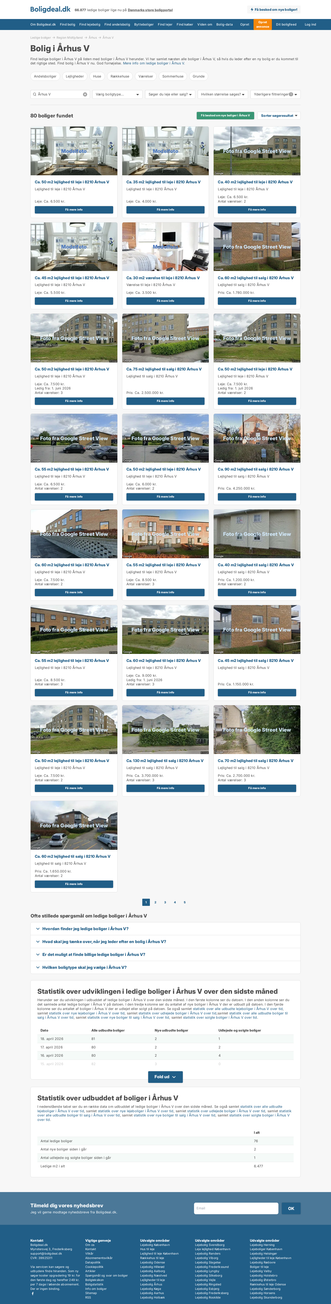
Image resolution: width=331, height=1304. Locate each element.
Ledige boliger (40, 37)
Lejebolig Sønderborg (265, 1288)
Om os (89, 1245)
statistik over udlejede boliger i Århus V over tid (177, 1013)
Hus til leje (147, 1249)
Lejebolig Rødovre (262, 1262)
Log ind (295, 24)
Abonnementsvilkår (99, 1258)
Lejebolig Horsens (262, 1293)
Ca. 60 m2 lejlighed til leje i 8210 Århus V (72, 565)
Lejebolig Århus (151, 1284)
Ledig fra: (43, 388)
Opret (229, 24)
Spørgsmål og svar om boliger (106, 1275)
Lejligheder (75, 76)
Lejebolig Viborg (206, 1258)
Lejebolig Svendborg (210, 1245)
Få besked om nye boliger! (276, 9)
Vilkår (89, 1253)
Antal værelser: (230, 201)
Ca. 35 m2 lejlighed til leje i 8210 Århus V (163, 182)
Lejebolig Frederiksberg (212, 1293)
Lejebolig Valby (261, 1271)
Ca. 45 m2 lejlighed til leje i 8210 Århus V (72, 278)
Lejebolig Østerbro (263, 1280)
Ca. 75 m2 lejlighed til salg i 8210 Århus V (164, 369)
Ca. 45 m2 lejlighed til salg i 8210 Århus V (256, 660)
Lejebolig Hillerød (152, 1267)
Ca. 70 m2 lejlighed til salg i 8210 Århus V (255, 760)
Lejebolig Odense (152, 1262)
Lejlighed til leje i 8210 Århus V (60, 189)
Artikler (90, 1271)
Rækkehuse (120, 76)
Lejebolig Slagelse (208, 1262)
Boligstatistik (94, 1284)
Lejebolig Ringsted (208, 1284)
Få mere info (74, 209)
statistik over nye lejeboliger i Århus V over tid (87, 1013)
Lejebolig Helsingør (263, 1253)
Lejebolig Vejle (205, 1280)
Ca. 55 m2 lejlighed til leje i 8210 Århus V (72, 469)
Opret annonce (248, 24)
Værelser (145, 76)
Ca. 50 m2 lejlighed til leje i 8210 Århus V (72, 182)
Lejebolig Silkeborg (208, 1275)
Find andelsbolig (111, 24)
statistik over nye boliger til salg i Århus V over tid (128, 1017)
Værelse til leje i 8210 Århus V (150, 285)
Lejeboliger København (266, 1249)
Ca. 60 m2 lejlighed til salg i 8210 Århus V (256, 278)
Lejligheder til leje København (270, 1258)
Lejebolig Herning (262, 1245)
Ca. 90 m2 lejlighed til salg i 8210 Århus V (256, 469)
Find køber (173, 24)
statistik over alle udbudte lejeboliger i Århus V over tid (238, 1009)
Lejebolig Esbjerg (207, 1288)
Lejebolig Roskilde (208, 1297)
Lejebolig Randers (207, 1253)
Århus (93, 37)
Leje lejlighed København (212, 1249)
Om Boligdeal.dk (42, 24)
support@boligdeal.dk (46, 1253)
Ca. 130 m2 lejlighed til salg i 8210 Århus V (165, 760)
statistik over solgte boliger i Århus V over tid (220, 1017)
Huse (97, 76)
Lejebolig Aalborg (152, 1271)
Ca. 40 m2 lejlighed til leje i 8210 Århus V (255, 182)
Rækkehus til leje (152, 1258)
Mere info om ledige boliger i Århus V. (154, 63)
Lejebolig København (155, 1245)
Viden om (191, 24)
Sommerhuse (172, 76)
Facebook (32, 1293)
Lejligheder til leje (152, 1280)
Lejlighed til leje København (159, 1253)
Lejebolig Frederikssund (212, 1267)
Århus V (108, 37)
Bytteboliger (135, 24)
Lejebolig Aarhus (152, 1293)
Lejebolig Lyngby (207, 1271)
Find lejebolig (85, 24)
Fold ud (162, 1076)
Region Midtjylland (70, 37)
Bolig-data (210, 24)
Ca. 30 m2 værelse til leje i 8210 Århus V (163, 278)
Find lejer (154, 24)
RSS (88, 1297)
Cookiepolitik (94, 1267)
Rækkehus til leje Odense (268, 1284)
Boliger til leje (259, 1267)
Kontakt (90, 1249)
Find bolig (65, 24)
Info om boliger (96, 1288)
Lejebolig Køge (150, 1288)
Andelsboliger (45, 76)
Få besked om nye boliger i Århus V (225, 115)
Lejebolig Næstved (153, 1275)
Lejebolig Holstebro (263, 1275)
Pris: (222, 292)
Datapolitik (92, 1262)
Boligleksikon (94, 1280)
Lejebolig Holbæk (152, 1297)
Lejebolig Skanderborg (266, 1297)
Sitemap (91, 1293)
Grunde (199, 76)
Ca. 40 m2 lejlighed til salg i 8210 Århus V (256, 565)
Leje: (39, 201)
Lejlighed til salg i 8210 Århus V (243, 285)
